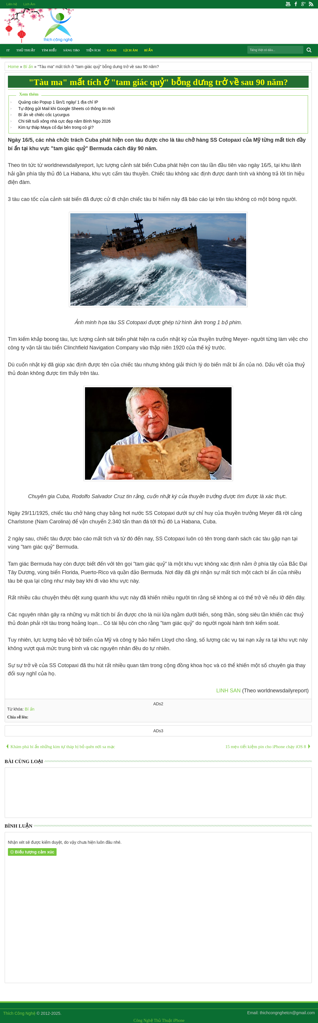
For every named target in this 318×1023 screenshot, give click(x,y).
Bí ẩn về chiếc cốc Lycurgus (44, 114)
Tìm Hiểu (49, 50)
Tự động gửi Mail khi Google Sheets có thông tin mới (66, 108)
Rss (311, 4)
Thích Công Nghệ (19, 1013)
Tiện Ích (93, 50)
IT (8, 50)
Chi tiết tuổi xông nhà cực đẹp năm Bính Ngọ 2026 (64, 121)
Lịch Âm (29, 4)
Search (308, 50)
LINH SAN (228, 691)
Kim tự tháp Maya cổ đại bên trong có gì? (56, 127)
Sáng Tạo (71, 50)
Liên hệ (11, 4)
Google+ (303, 4)
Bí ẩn (29, 709)
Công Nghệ (143, 1020)
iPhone (179, 1020)
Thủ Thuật (25, 50)
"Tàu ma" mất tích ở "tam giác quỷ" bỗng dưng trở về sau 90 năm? (158, 82)
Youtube (288, 4)
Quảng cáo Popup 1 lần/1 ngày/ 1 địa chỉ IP (58, 102)
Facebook (296, 4)
